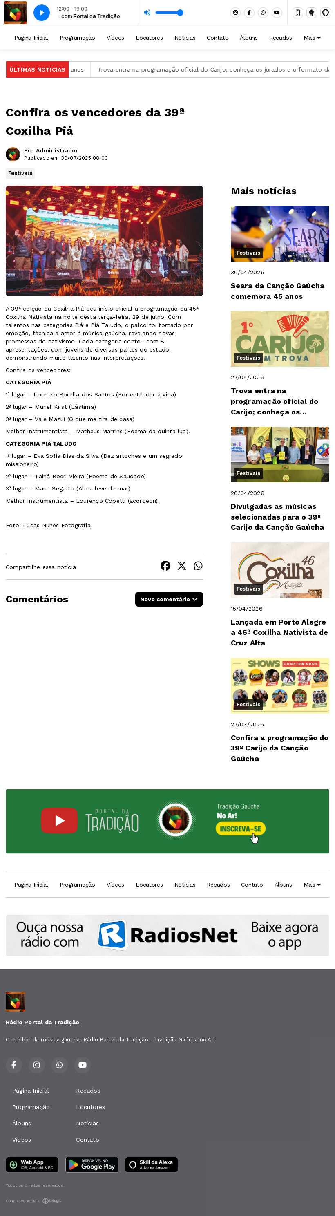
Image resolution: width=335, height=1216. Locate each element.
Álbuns (248, 37)
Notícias (185, 37)
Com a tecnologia (34, 1201)
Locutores (149, 37)
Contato (217, 37)
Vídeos (115, 37)
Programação (77, 37)
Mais (312, 37)
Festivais (20, 173)
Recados (280, 37)
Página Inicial (31, 37)
